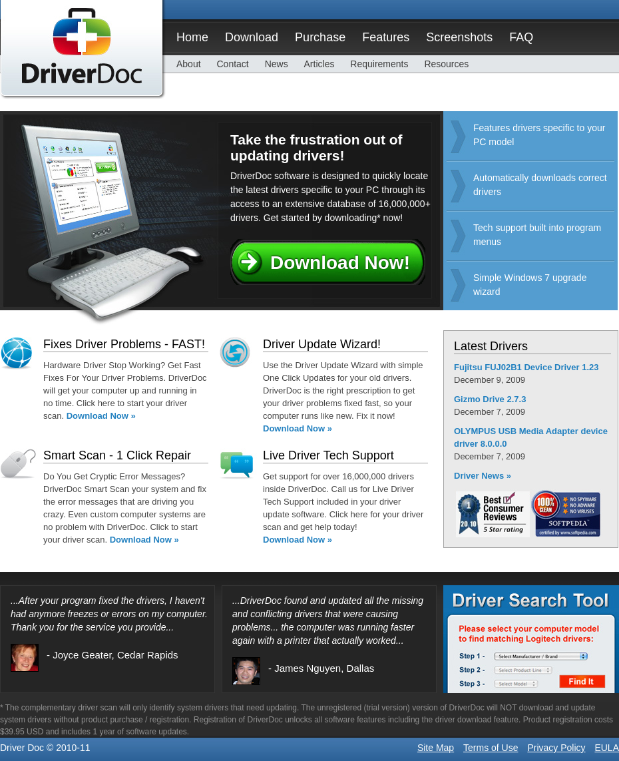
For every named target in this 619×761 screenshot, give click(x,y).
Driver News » (482, 476)
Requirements (379, 64)
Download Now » (101, 416)
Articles (319, 64)
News (276, 64)
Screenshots (459, 37)
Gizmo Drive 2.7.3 (490, 399)
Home (192, 37)
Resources (446, 64)
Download (251, 37)
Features (385, 37)
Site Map (435, 747)
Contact (232, 64)
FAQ (521, 37)
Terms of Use (490, 747)
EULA (606, 747)
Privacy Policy (556, 747)
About (188, 64)
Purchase (320, 37)
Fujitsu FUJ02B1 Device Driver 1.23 (526, 367)
